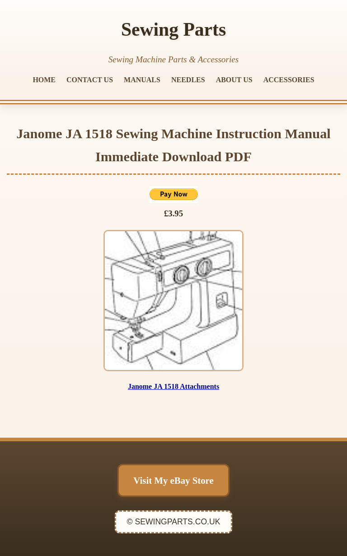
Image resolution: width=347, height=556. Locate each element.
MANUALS (142, 80)
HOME (44, 80)
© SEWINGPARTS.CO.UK (173, 521)
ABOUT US (234, 80)
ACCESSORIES (288, 80)
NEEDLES (188, 80)
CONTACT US (89, 80)
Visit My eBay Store (173, 480)
